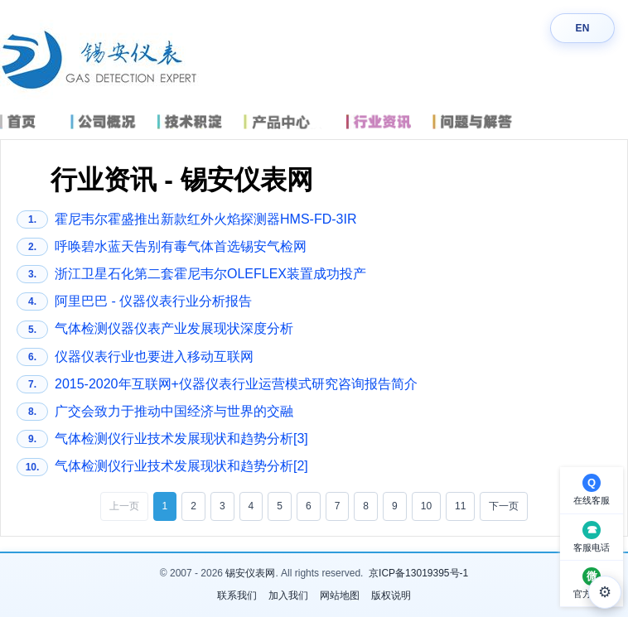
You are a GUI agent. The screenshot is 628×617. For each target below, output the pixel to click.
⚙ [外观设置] (604, 592)
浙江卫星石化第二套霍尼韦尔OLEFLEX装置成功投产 (191, 274)
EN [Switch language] (582, 28)
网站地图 (340, 595)
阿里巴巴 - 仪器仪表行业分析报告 (134, 301)
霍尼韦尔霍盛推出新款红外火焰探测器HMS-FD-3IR (186, 219)
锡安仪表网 (250, 573)
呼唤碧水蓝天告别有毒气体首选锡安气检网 (162, 247)
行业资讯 (385, 121)
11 (460, 506)
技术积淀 (196, 121)
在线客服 (591, 500)
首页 (31, 121)
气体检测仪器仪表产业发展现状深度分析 (155, 330)
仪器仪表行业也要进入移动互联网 (135, 357)
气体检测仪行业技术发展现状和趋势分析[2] (162, 467)
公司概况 (110, 121)
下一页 (504, 506)
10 (426, 506)
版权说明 (391, 595)
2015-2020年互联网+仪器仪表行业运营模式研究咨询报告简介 (217, 384)
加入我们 (288, 595)
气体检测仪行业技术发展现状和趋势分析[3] (162, 439)
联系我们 (237, 595)
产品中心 (291, 121)
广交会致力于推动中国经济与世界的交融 (155, 411)
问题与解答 (483, 121)
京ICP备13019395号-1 (418, 573)
